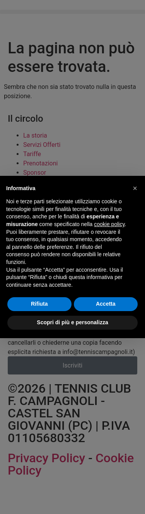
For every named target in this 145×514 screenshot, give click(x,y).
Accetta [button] (106, 304)
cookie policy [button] (109, 224)
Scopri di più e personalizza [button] (72, 322)
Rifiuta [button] (39, 304)
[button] (135, 188)
